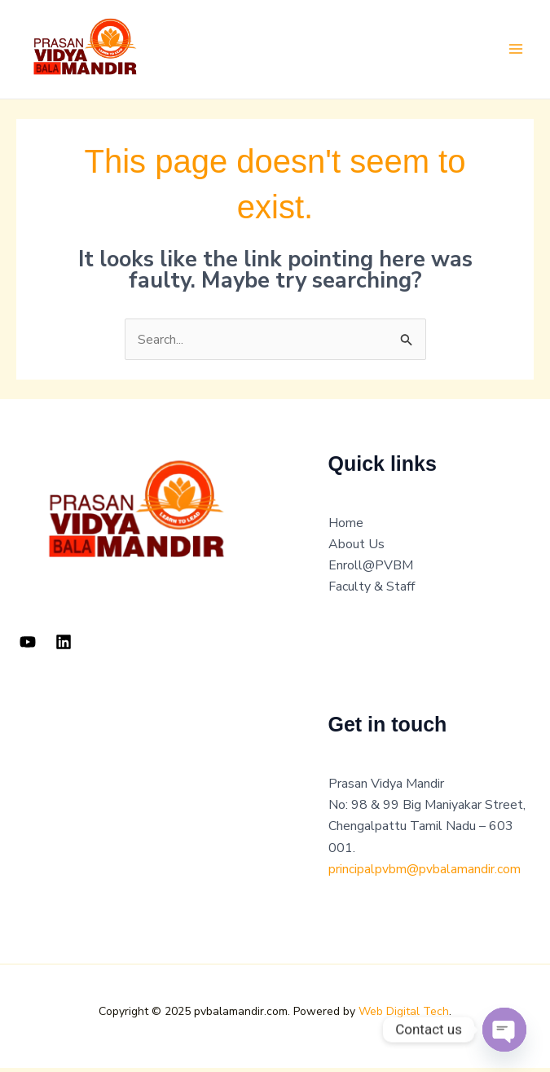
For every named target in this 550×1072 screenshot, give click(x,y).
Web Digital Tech (404, 1015)
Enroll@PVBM (370, 570)
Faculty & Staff (371, 591)
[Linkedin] (63, 645)
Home (345, 527)
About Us (356, 548)
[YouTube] (28, 645)
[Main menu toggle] (516, 50)
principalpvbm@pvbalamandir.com (424, 873)
